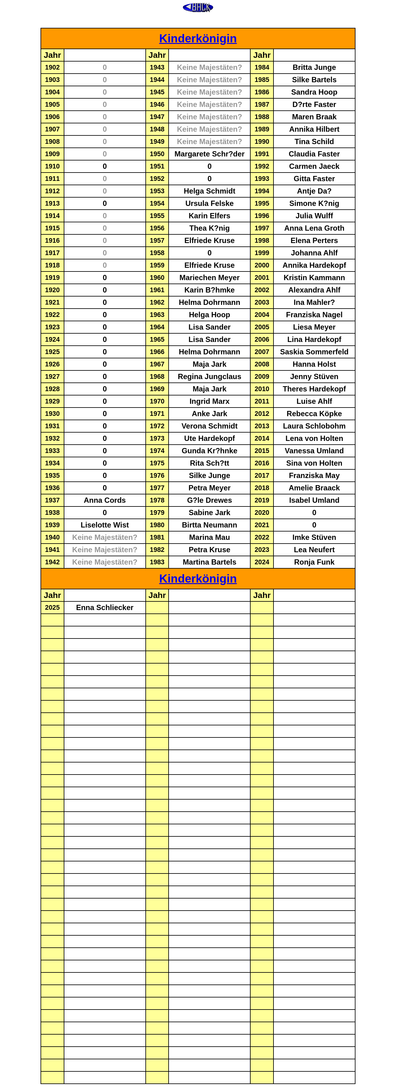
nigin (223, 38)
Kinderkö (184, 38)
